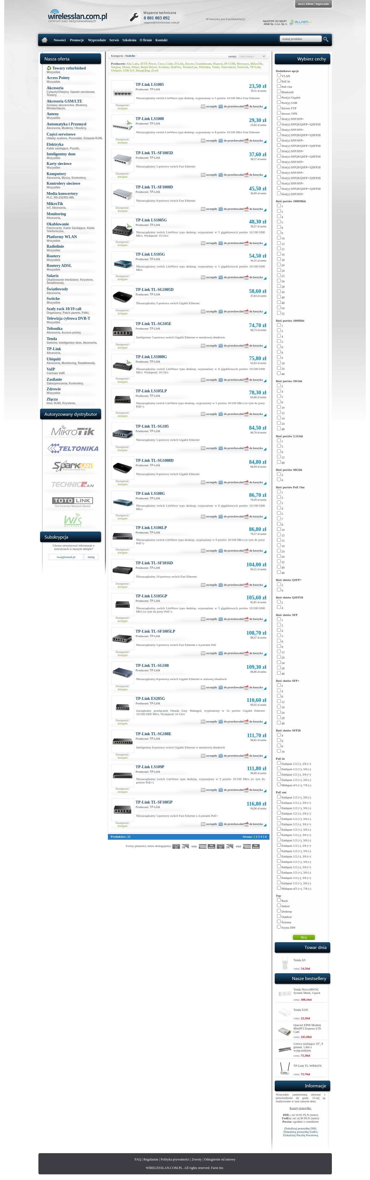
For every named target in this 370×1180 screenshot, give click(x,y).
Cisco (161, 63)
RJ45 (57, 403)
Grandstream (203, 63)
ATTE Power (148, 63)
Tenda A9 (299, 960)
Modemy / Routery (74, 128)
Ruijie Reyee (149, 67)
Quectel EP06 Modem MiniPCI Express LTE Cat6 (307, 1028)
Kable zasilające (57, 148)
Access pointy (71, 332)
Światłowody (55, 282)
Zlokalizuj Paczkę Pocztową (300, 1135)
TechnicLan (189, 67)
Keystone (86, 279)
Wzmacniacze (56, 108)
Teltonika (204, 67)
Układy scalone (57, 138)
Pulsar (135, 67)
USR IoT (128, 70)
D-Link (179, 63)
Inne (50, 403)
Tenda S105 (300, 1009)
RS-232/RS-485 (64, 197)
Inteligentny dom (70, 342)
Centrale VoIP (55, 373)
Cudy (169, 63)
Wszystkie (53, 72)
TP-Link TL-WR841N (307, 1065)
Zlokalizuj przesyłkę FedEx (300, 1131)
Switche (52, 342)
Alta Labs (133, 63)
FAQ (137, 1159)
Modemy (81, 105)
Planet (126, 67)
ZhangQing (143, 70)
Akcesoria (53, 128)
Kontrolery (78, 177)
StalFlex (176, 67)
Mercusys (243, 63)
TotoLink (243, 67)
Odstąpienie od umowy (220, 1159)
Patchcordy (54, 228)
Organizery (54, 312)
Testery (51, 95)
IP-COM (229, 63)
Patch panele (71, 312)
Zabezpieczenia (57, 383)
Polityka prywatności (175, 1159)
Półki (85, 312)
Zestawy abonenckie (60, 105)
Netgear (116, 67)
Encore (189, 63)
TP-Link (255, 67)
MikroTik (256, 63)
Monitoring (69, 363)
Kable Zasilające (74, 228)
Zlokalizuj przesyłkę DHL (300, 1128)
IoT (49, 207)
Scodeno (163, 67)
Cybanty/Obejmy (58, 91)
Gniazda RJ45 (93, 138)
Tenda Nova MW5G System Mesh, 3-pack (306, 991)
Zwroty (197, 1159)
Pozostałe (75, 138)
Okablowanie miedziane (63, 279)
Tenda (215, 67)
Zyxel (155, 70)
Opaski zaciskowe (82, 91)
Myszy (66, 177)
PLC (49, 197)
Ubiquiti (116, 70)
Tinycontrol (228, 67)
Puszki (74, 148)
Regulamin (150, 1159)
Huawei (218, 63)
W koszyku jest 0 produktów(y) (225, 19)
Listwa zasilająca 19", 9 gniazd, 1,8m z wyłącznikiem (308, 1047)
